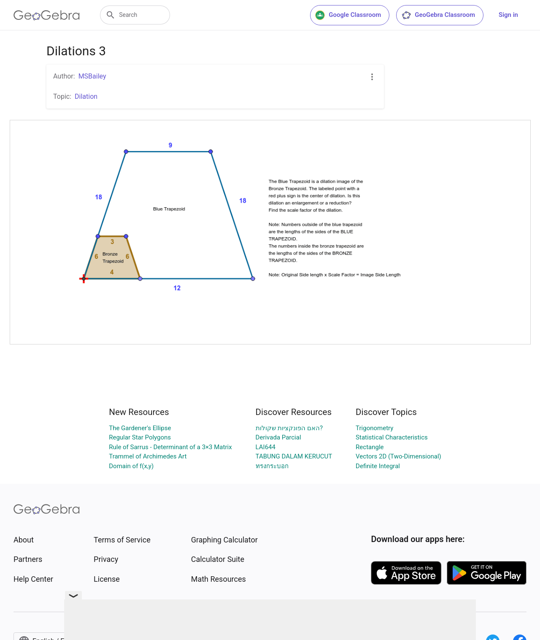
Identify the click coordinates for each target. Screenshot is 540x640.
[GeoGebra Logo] (47, 15)
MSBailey (92, 76)
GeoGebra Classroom (438, 15)
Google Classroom (348, 15)
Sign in (508, 15)
